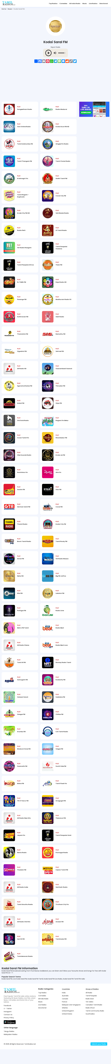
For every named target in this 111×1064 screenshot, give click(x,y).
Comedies (63, 3)
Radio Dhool (90, 1022)
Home (4, 9)
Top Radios (53, 3)
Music (84, 3)
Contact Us (8, 1029)
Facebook (7, 1020)
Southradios (90, 1028)
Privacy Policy (9, 1032)
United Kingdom (68, 1025)
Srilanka (65, 1022)
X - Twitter (8, 1023)
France (64, 1016)
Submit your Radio (99, 1059)
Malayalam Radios (10, 1049)
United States (67, 1028)
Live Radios (93, 3)
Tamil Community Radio (95, 1025)
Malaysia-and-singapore (71, 1019)
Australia (65, 1010)
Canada (65, 1013)
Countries (66, 1004)
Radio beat (90, 1013)
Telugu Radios (9, 1046)
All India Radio (74, 3)
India (64, 1007)
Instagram (8, 1026)
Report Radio (55, 47)
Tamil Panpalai (91, 1010)
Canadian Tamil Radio (94, 1019)
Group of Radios (92, 1004)
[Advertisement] (55, 84)
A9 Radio (89, 1007)
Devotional (103, 3)
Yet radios (89, 1016)
